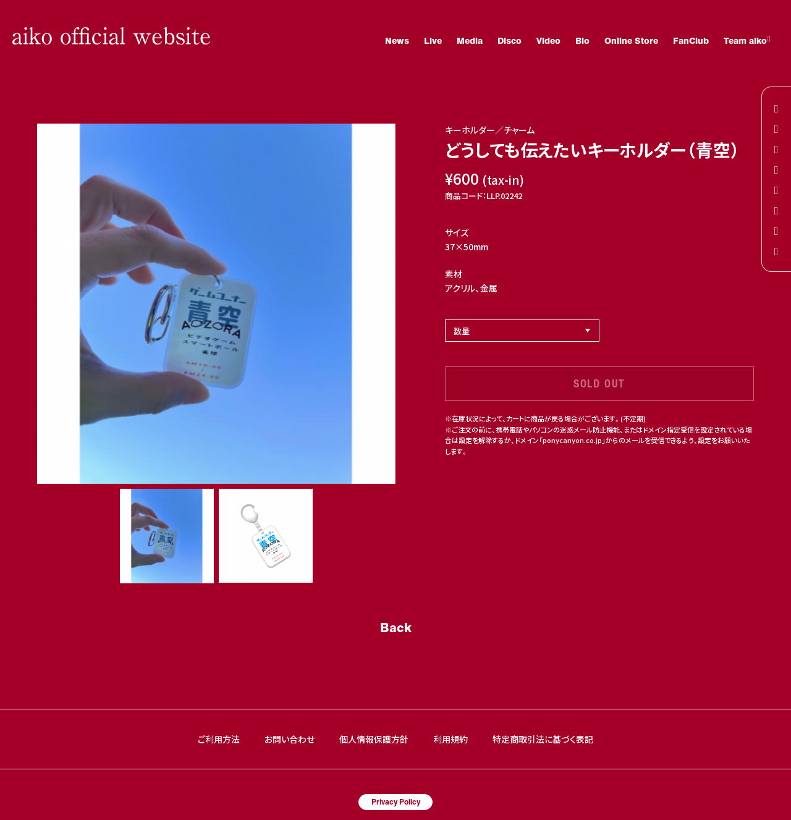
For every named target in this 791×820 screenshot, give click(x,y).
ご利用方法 (219, 739)
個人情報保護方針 (373, 739)
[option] (216, 304)
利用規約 (450, 739)
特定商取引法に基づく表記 (543, 739)
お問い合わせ (289, 739)
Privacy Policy (395, 801)
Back (396, 627)
